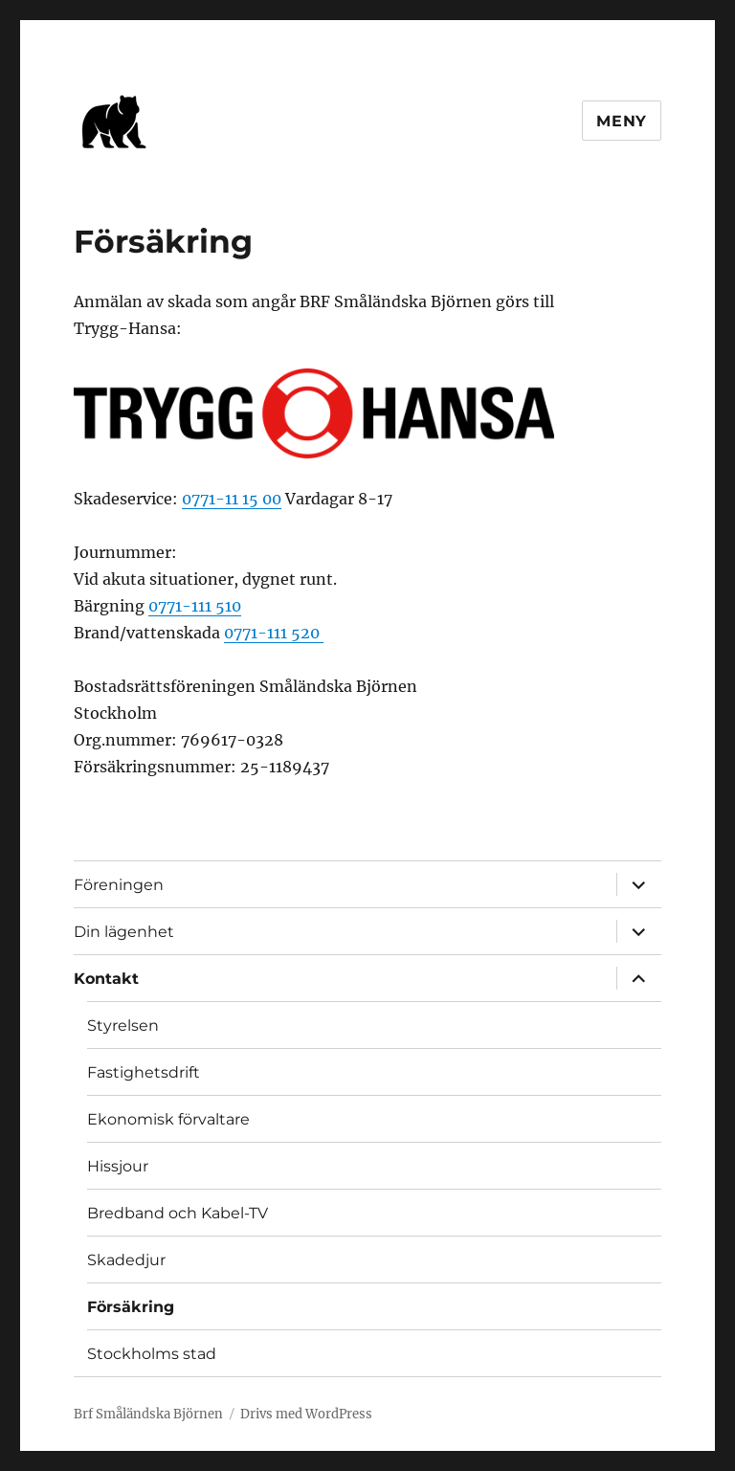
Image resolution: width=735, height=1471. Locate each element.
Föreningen (119, 885)
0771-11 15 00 (231, 498)
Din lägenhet (124, 932)
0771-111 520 (273, 632)
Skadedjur (126, 1260)
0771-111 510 (194, 605)
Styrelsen (123, 1025)
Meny (621, 121)
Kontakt (106, 979)
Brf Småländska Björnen (148, 1414)
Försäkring (130, 1307)
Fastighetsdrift (143, 1072)
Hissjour (117, 1166)
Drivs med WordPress (306, 1414)
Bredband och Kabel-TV (177, 1213)
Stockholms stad (151, 1354)
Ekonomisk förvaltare (168, 1119)
